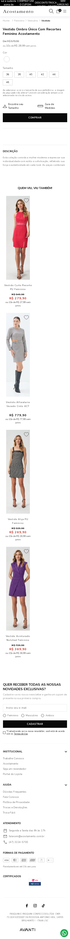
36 (7, 74)
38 (19, 74)
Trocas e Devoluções (15, 807)
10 (8, 45)
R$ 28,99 (19, 45)
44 (53, 74)
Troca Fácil (9, 812)
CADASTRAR (35, 724)
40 (30, 74)
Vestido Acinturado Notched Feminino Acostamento (18, 638)
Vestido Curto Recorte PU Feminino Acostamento (18, 287)
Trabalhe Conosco (13, 758)
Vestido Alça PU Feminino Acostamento (18, 521)
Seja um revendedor (14, 769)
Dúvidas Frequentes (14, 792)
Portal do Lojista (12, 774)
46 (7, 82)
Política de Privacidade (16, 802)
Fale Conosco (11, 797)
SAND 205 (7, 59)
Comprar (35, 117)
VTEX (43, 929)
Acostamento (10, 763)
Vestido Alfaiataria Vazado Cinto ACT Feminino (18, 404)
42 (42, 74)
